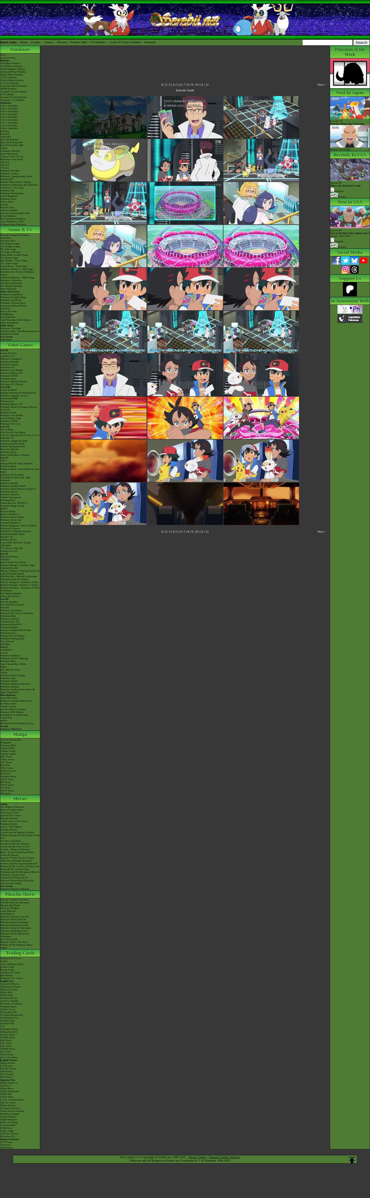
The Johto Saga (8, 249)
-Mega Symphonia (9, 1091)
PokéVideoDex (8, 317)
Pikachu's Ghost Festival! (13, 919)
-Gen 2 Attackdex (9, 108)
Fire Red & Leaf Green (12, 604)
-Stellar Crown (7, 1009)
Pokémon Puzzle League (12, 675)
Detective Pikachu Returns (13, 381)
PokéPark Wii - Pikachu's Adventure (18, 576)
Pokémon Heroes (9, 823)
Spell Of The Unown (10, 815)
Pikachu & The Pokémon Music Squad (16, 946)
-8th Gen (4, 165)
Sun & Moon (7, 429)
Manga (20, 734)
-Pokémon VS (7, 1136)
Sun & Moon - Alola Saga (13, 266)
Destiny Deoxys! (9, 829)
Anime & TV (20, 229)
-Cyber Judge (7, 1130)
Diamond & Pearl (9, 556)
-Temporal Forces (9, 1017)
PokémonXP (6, 179)
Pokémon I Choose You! (12, 874)
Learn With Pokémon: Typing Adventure (15, 544)
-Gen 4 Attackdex (9, 114)
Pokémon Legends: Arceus (13, 395)
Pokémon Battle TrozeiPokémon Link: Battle (20, 470)
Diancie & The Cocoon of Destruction (19, 866)
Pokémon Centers (9, 173)
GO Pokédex (98, 42)
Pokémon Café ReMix (11, 370)
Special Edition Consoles (13, 709)
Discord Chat (7, 207)
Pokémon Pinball (9, 681)
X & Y (3, 460)
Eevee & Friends (8, 939)
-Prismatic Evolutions (11, 1003)
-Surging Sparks (8, 1006)
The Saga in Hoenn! (10, 252)
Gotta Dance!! (7, 913)
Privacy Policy (198, 1157)
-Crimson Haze (8, 1125)
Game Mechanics (9, 153)
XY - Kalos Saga (9, 263)
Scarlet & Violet (8, 353)
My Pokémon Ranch (10, 593)
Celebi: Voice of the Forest (13, 821)
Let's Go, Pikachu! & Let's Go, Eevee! (19, 435)
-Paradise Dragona (9, 1113)
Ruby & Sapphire (9, 601)
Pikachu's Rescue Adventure (14, 902)
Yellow (4, 672)
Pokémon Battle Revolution (14, 579)
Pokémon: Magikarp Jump (13, 440)
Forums (36, 42)
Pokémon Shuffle (9, 483)
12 (206, 84)
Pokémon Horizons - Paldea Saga (17, 277)
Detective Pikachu (9, 449)
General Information (10, 739)
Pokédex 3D (6, 536)
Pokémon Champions (11, 358)
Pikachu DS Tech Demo (12, 635)
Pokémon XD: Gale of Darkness (16, 613)
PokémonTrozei (8, 632)
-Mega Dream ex (9, 1082)
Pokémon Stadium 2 (10, 655)
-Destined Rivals (8, 998)
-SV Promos (6, 1065)
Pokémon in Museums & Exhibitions (19, 184)
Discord (62, 42)
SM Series (5, 793)
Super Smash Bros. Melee (13, 664)
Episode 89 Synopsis (345, 186)
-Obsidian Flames (9, 1029)
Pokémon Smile (8, 412)
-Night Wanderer (8, 1119)
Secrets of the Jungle (10, 883)
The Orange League (10, 246)
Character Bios (8, 240)
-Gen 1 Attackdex (9, 105)
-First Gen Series (9, 1057)
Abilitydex (5, 136)
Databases (20, 49)
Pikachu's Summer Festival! (14, 916)
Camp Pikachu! (8, 911)
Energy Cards (7, 969)
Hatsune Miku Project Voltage (15, 182)
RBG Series (6, 756)
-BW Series (6, 1046)
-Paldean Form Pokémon (13, 224)
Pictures (338, 196)
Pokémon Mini (8, 661)
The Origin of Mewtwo (12, 807)
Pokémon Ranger (9, 627)
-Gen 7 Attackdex (9, 122)
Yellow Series (7, 759)
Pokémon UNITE (9, 375)
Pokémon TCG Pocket (11, 384)
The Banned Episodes (11, 286)
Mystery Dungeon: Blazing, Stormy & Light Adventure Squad (19, 572)
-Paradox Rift (7, 1023)
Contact (48, 42)
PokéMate (5, 644)
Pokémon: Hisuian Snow (13, 302)
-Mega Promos (7, 1063)
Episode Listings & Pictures (14, 235)
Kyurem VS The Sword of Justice (17, 857)
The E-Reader (7, 641)
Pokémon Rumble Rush (12, 443)
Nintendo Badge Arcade (12, 505)
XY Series (5, 787)
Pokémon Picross (9, 491)
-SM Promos (6, 1071)
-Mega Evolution (9, 989)
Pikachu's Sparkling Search (14, 930)
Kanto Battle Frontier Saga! (14, 254)
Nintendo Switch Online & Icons (17, 723)
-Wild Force (6, 1128)
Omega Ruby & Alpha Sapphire (16, 463)
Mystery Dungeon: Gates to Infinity (18, 525)
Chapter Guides (8, 751)
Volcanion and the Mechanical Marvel (19, 872)
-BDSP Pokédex (8, 88)
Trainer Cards (7, 966)
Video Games (20, 344)
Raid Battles (6, 975)
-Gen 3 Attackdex (9, 111)
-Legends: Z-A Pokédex (12, 100)
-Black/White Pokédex (11, 74)
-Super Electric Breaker (12, 1111)
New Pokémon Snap (10, 418)
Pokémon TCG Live (10, 423)
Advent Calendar (9, 210)
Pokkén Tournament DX (12, 446)
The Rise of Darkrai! (10, 840)
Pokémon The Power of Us (14, 877)
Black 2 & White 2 (10, 514)
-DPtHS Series (7, 1048)
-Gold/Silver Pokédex (11, 66)
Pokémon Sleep (8, 378)
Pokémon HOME (9, 398)
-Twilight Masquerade (11, 1014)
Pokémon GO (7, 367)
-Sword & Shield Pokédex (13, 85)
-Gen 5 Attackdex (9, 117)
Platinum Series (8, 776)
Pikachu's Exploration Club (14, 925)
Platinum (5, 559)
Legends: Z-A (7, 356)
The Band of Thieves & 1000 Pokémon (15, 479)
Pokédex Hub (78, 42)
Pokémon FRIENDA (10, 729)
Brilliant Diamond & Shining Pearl (18, 392)
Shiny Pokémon (8, 288)
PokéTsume (6, 339)
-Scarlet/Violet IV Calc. (12, 156)
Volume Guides (8, 753)
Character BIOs (8, 745)
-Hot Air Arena (8, 1102)
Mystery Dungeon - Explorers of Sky (19, 582)
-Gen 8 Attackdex (9, 125)
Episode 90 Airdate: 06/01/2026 (350, 233)
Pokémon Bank (8, 466)
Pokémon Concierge (10, 328)
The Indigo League (10, 243)
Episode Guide (185, 90)
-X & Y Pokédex (8, 77)
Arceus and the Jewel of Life (15, 846)
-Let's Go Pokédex (9, 83)
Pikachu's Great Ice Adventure (15, 927)
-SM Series (6, 1040)
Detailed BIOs (7, 748)
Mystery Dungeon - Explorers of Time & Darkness (19, 589)
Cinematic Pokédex (10, 150)
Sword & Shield (8, 390)
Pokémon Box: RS (9, 621)
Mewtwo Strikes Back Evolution (17, 880)
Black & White (8, 511)
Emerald (4, 607)
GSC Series (6, 762)
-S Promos (5, 1144)
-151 (2, 1026)
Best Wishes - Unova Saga (13, 260)
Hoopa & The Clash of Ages (14, 869)
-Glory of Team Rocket (12, 1099)
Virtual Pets (6, 717)
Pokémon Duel (8, 500)
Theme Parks (7, 201)
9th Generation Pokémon (13, 218)
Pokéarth (149, 42)
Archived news (8, 57)
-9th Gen (4, 162)
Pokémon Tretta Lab (10, 519)
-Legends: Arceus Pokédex (13, 91)
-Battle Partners (8, 1105)
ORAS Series (7, 790)
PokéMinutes (7, 314)
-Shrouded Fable (8, 1012)
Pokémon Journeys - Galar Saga (16, 269)
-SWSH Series (7, 1037)
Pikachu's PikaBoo (9, 908)
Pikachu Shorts (20, 894)
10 (196, 84)
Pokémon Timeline (10, 170)
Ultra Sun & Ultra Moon (12, 432)
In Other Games (8, 703)
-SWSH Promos (8, 1068)
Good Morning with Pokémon (15, 319)
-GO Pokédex (7, 94)
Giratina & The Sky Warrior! (15, 843)
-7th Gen (4, 167)
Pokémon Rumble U (10, 522)
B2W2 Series (7, 785)
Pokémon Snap (8, 678)
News (3, 54)
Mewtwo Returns (9, 818)
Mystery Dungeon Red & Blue (16, 630)
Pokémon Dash (8, 616)
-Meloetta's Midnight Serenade (16, 860)
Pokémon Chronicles (10, 280)
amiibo (3, 720)
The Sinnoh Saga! (9, 257)
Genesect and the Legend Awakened (18, 863)
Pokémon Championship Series (16, 176)
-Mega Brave (7, 1088)
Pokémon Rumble (9, 568)
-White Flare (6, 995)
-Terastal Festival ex (10, 1108)
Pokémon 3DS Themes (12, 712)
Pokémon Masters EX (11, 373)
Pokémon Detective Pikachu (14, 888)
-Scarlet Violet (7, 1034)
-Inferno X (5, 1085)
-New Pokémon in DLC (12, 221)
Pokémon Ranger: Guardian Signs (17, 565)
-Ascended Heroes (9, 983)
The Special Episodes (11, 283)
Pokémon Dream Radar (12, 517)
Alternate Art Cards (10, 972)
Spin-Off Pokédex (9, 139)
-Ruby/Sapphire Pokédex (13, 69)
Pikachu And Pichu (10, 905)
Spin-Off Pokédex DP (11, 142)
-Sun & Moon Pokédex (12, 80)
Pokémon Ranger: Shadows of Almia (19, 584)
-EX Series (5, 1051)
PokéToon (5, 308)
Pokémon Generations (11, 294)
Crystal (4, 652)
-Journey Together (9, 1000)
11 (201, 84)
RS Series (5, 765)
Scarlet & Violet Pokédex (125, 42)
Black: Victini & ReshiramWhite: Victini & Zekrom (17, 853)
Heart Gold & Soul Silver (13, 562)
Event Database (8, 215)
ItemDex (4, 131)
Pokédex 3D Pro (8, 539)
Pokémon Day (7, 190)
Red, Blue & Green (10, 669)
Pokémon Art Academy (12, 474)
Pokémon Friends (9, 364)
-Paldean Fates (7, 1020)
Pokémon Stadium (9, 686)
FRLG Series (7, 768)
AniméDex (6, 237)
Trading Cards (20, 952)
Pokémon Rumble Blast (12, 534)
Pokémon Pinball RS (10, 624)
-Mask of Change (9, 1122)
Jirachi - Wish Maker (11, 826)
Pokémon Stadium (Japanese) (15, 683)
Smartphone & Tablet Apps (14, 714)
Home (24, 42)
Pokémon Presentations (12, 193)
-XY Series (6, 1043)
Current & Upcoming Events (15, 213)
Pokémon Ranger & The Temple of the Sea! (20, 836)
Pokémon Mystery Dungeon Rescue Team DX (18, 408)
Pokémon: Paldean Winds (13, 305)
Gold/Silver (6, 649)
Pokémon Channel (9, 618)
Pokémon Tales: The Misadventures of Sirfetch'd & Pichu (20, 332)
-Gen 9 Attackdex (9, 128)
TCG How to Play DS (11, 548)
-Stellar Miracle (8, 1116)
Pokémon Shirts (8, 199)
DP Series (5, 773)
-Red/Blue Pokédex (10, 63)
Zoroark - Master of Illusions (15, 849)
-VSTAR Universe (9, 1133)
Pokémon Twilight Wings (13, 297)
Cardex (4, 148)
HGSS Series (7, 779)
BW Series (5, 782)
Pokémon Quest (8, 452)
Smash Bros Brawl (10, 596)
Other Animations (9, 322)
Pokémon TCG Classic (11, 978)
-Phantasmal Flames (10, 986)
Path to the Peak (8, 311)
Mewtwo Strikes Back (11, 809)
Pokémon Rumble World (12, 486)
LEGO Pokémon (8, 196)
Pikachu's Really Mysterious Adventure (14, 935)
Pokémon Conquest (10, 528)
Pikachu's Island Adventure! (14, 922)
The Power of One (9, 812)
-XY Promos (6, 1074)
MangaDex (6, 742)
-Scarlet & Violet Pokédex (13, 97)
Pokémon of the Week (11, 159)
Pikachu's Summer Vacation (14, 899)
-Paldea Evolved (8, 1031)
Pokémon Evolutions (10, 300)
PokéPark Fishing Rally (12, 638)
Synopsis (337, 241)
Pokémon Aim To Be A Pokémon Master (17, 273)
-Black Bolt (6, 992)
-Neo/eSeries (6, 1054)
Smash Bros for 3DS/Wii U (14, 503)
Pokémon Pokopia (9, 361)
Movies (20, 798)
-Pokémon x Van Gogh (11, 187)
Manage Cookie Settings (224, 1157)
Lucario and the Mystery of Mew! (17, 832)
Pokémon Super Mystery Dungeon (18, 488)
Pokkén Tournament (10, 497)
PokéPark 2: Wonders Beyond (15, 531)
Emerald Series (8, 770)
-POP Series (6, 1077)
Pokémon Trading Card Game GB (17, 689)
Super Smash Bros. (10, 692)
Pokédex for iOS (8, 551)
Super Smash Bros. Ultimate (14, 454)
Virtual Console (8, 706)
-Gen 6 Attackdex (9, 119)
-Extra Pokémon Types (11, 964)
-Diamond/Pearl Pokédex (13, 71)
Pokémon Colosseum (11, 610)
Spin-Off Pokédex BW (11, 145)
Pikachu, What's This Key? (14, 942)
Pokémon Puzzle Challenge (14, 658)
